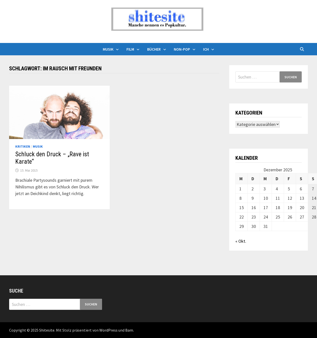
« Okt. (240, 241)
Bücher (154, 49)
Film (130, 49)
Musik (108, 49)
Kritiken (22, 146)
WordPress (108, 330)
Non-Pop (182, 49)
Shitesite (46, 330)
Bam (129, 330)
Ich (206, 49)
